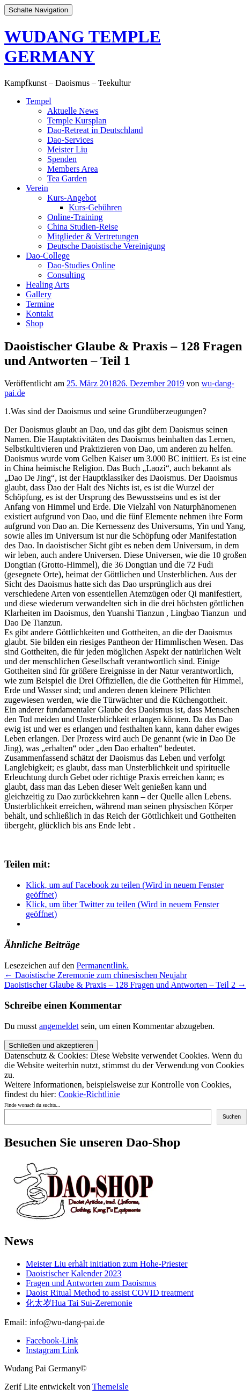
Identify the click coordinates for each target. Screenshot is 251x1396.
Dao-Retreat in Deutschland (95, 130)
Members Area (72, 168)
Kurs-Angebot (72, 197)
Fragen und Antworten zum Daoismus (91, 1283)
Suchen (232, 1117)
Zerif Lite (22, 1386)
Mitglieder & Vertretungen (92, 236)
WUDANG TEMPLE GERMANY (82, 46)
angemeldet (59, 1026)
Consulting (66, 275)
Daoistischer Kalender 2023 (74, 1273)
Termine (40, 303)
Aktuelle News (73, 110)
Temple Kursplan (76, 120)
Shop (34, 323)
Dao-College (48, 255)
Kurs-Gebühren (95, 207)
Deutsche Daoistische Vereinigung (106, 246)
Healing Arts (47, 284)
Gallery (38, 294)
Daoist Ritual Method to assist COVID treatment (110, 1292)
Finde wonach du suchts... (32, 1105)
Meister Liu (67, 149)
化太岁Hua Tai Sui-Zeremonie (79, 1302)
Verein (37, 188)
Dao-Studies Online (81, 265)
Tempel (38, 101)
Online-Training (74, 217)
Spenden (62, 159)
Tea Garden (67, 178)
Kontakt (40, 313)
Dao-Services (70, 139)
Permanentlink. (103, 965)
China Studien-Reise (82, 226)
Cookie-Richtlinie (89, 1094)
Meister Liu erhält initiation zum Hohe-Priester (107, 1263)
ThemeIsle (110, 1386)
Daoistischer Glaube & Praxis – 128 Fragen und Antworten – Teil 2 (125, 984)
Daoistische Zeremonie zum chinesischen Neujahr (95, 975)
